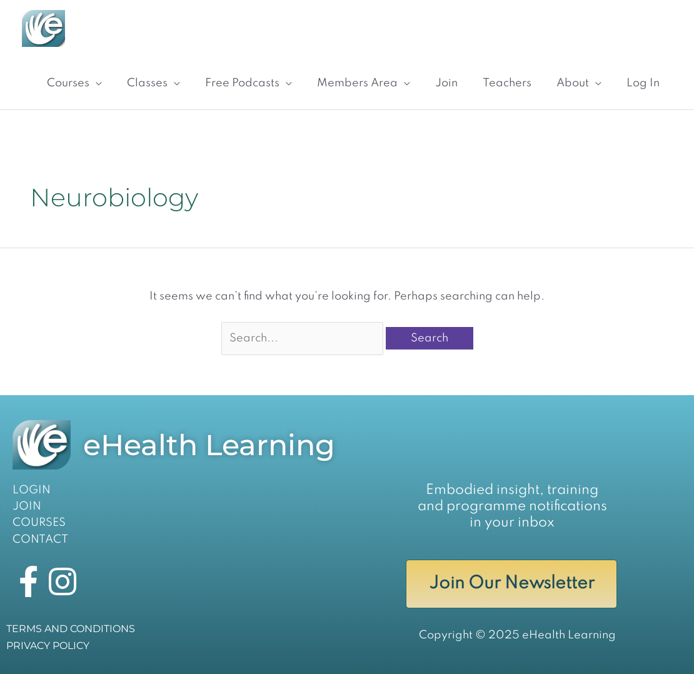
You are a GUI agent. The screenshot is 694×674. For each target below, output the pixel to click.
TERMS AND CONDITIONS (70, 629)
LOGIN (32, 490)
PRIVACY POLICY (47, 645)
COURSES (39, 522)
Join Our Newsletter (512, 584)
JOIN (27, 506)
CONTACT (40, 539)
